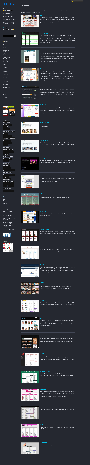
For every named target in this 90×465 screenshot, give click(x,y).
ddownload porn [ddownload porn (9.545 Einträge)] (6, 131)
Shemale (4, 94)
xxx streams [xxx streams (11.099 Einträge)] (11, 190)
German (74, 1)
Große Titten (5, 70)
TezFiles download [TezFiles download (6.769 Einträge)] (7, 188)
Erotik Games (5, 60)
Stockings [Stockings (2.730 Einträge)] (5, 183)
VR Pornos (5, 100)
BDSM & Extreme (6, 50)
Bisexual (4, 51)
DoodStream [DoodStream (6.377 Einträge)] (12, 138)
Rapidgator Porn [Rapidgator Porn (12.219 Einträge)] (6, 181)
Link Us (4, 202)
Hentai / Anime (5, 74)
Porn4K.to (8, 4)
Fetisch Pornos (5, 61)
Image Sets (5, 75)
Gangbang (4, 64)
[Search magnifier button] (15, 36)
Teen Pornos (5, 97)
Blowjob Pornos (5, 53)
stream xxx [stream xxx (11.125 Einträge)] (11, 183)
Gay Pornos (5, 65)
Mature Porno (5, 84)
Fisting (4, 63)
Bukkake (4, 54)
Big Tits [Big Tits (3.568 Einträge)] (8, 122)
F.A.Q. (4, 200)
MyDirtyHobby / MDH (6, 87)
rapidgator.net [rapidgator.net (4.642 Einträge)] (6, 177)
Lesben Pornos (5, 81)
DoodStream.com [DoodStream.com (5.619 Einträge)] (6, 140)
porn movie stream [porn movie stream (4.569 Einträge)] (7, 167)
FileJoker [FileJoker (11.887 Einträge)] (11, 149)
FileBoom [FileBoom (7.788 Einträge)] (5, 149)
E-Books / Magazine (6, 58)
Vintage (4, 98)
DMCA (4, 199)
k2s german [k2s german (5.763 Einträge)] (5, 161)
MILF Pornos (5, 85)
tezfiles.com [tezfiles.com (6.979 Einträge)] (10, 186)
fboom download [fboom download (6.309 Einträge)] (6, 147)
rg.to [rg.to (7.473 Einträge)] (12, 181)
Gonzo (4, 68)
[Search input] (7, 36)
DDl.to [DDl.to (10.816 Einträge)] (10, 124)
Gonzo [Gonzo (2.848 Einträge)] (11, 156)
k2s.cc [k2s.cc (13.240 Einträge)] (10, 158)
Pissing (4, 88)
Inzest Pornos (5, 80)
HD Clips (4, 73)
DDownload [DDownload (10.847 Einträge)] (5, 126)
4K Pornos (4, 43)
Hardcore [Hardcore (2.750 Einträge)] (5, 158)
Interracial (4, 78)
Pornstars (4, 90)
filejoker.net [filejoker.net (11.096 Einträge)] (5, 151)
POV (3, 91)
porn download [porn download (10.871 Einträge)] (6, 165)
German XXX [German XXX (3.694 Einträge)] (5, 156)
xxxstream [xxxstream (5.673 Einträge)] (5, 190)
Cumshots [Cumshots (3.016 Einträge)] (5, 124)
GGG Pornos (5, 67)
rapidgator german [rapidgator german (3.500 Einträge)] (6, 179)
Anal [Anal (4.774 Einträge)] (4, 122)
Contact (4, 197)
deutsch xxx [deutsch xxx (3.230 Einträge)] (5, 138)
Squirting (4, 95)
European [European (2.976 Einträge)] (5, 142)
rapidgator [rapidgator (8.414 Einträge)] (12, 174)
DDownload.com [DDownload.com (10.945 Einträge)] (6, 129)
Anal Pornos (5, 47)
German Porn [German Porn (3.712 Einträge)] (5, 154)
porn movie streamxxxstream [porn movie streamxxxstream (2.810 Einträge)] (9, 170)
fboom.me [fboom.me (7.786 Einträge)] (5, 145)
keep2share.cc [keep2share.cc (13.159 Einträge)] (6, 163)
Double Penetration (6, 57)
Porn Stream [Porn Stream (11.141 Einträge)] (5, 174)
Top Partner (5, 205)
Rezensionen (5, 203)
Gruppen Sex (5, 71)
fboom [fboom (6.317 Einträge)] (10, 142)
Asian (4, 48)
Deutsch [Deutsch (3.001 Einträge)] (12, 131)
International (5, 77)
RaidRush (61, 179)
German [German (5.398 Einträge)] (11, 151)
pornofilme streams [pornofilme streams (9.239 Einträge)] (7, 172)
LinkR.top (52, 196)
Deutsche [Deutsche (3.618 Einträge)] (5, 133)
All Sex (4, 44)
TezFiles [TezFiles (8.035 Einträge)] (5, 186)
